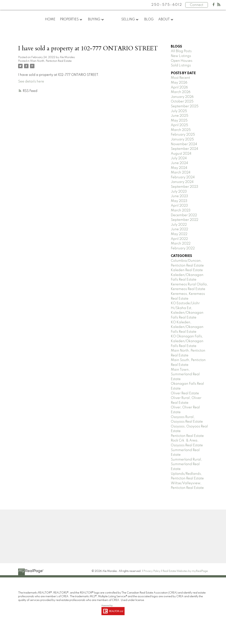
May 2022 (179, 234)
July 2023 (179, 191)
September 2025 (184, 106)
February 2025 (183, 134)
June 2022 (179, 229)
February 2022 (183, 248)
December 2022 (184, 215)
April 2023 (179, 205)
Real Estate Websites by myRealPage (185, 571)
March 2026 (180, 92)
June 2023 (179, 196)
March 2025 (181, 130)
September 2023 (184, 186)
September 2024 (184, 149)
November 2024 (184, 144)
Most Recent (180, 78)
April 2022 (179, 239)
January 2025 (182, 139)
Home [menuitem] (50, 19)
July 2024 (179, 158)
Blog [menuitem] (149, 19)
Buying (94, 19)
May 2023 (179, 201)
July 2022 (179, 224)
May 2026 (179, 82)
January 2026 (182, 97)
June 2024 (179, 163)
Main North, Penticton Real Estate (51, 61)
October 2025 (182, 101)
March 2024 (180, 172)
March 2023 (180, 210)
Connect (196, 5)
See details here (31, 81)
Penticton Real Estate (187, 436)
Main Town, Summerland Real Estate (185, 374)
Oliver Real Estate (185, 393)
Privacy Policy (151, 571)
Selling (128, 19)
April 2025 (179, 125)
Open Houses (181, 61)
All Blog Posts (181, 51)
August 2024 (181, 153)
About (164, 19)
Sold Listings (181, 65)
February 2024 (183, 177)
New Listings (181, 56)
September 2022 (184, 220)
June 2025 (179, 115)
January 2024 (182, 182)
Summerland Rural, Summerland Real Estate (186, 464)
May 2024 (179, 168)
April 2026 (179, 87)
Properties (69, 19)
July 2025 (179, 111)
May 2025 (179, 120)
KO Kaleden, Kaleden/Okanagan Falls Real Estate (187, 327)
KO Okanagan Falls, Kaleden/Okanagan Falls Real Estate (187, 341)
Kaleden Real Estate (187, 270)
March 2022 (180, 243)
